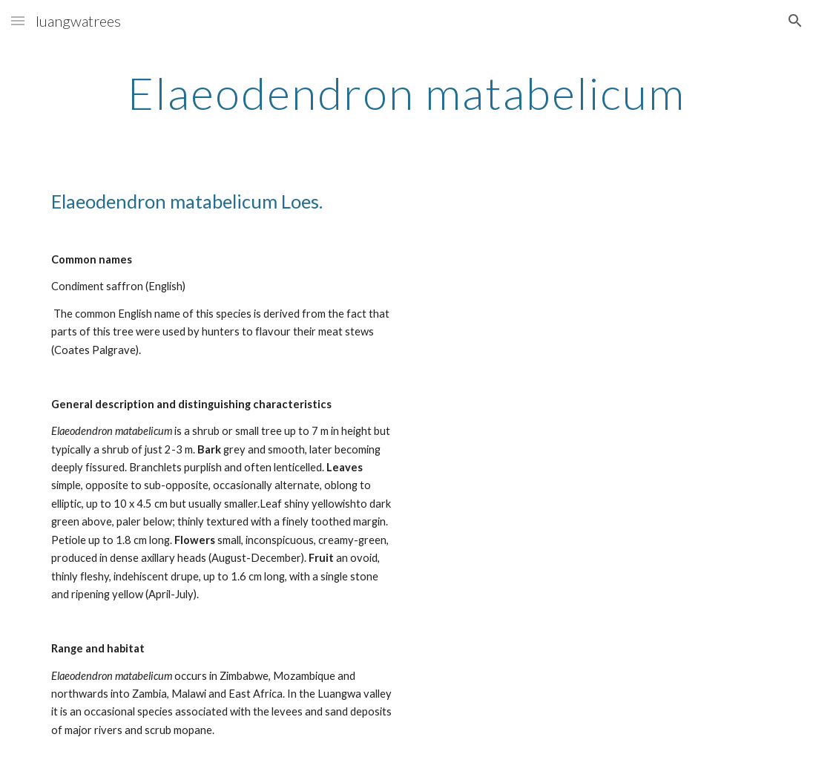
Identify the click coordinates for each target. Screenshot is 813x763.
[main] (406, 92)
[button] (18, 20)
